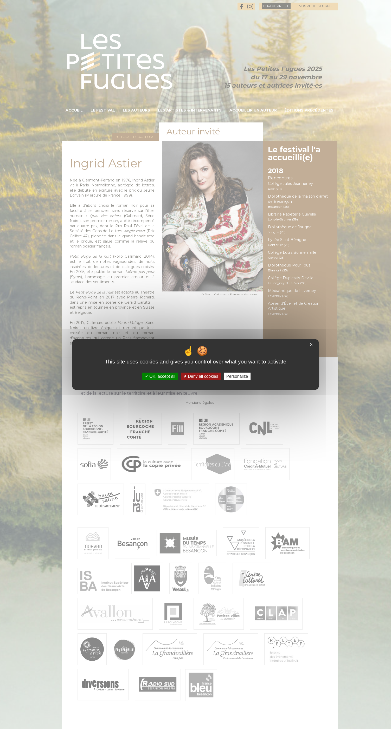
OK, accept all (160, 376)
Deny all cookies (200, 376)
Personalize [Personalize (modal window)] (237, 376)
